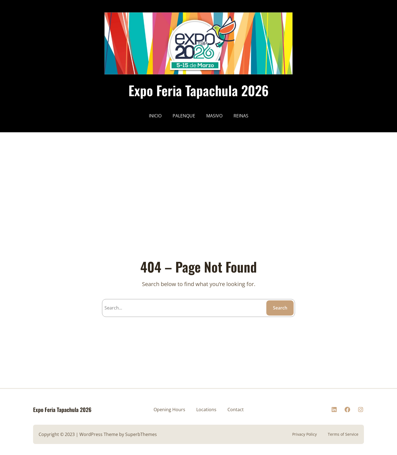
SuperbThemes (141, 434)
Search (280, 308)
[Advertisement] (165, 170)
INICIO (155, 116)
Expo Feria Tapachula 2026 (198, 90)
